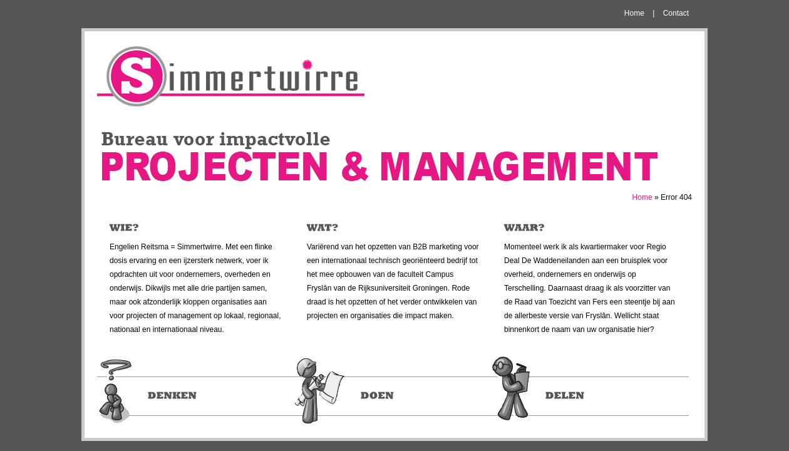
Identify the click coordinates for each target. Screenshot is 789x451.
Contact (676, 13)
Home (634, 13)
